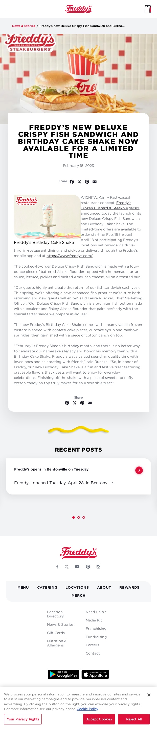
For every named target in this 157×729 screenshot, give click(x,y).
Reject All (134, 722)
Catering (47, 587)
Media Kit (94, 620)
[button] (73, 517)
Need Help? (96, 612)
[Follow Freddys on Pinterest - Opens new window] (88, 566)
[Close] (148, 698)
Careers (92, 645)
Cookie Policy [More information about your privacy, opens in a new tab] (87, 712)
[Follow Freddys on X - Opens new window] (67, 566)
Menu (23, 587)
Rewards (129, 587)
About (104, 587)
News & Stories (23, 26)
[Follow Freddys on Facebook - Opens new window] (57, 566)
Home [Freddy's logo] (78, 553)
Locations (77, 587)
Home (78, 9)
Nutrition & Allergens (57, 643)
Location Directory (55, 614)
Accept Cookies (99, 722)
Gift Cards (56, 633)
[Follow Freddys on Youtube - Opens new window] (77, 566)
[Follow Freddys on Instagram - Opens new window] (99, 566)
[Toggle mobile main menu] (8, 9)
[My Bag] (148, 9)
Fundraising (96, 637)
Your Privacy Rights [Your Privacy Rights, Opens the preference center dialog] (23, 722)
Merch (79, 595)
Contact (93, 653)
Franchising (96, 628)
